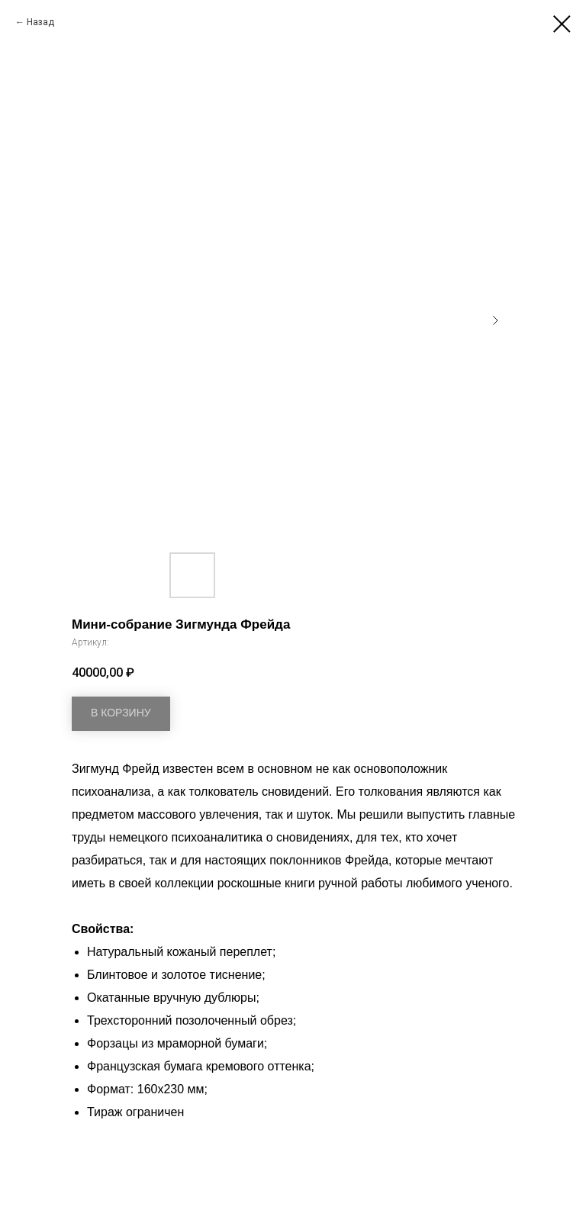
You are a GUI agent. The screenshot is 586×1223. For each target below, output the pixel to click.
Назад (40, 22)
